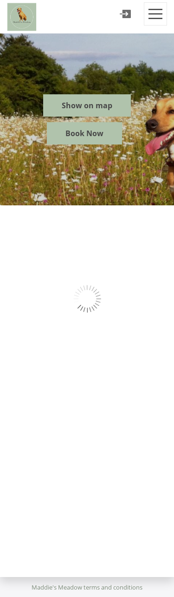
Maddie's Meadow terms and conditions (87, 587)
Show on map (87, 105)
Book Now (84, 133)
